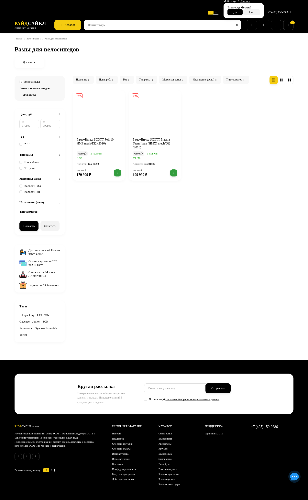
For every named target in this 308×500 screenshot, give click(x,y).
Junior (38, 319)
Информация (50, 4)
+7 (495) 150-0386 (278, 4)
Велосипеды (36, 30)
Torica (51, 332)
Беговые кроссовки (171, 471)
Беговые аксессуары (172, 481)
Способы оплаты (123, 445)
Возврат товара (122, 450)
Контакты (118, 461)
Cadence (25, 319)
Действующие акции (125, 476)
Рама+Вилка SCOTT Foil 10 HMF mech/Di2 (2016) (97, 135)
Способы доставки (124, 440)
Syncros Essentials (31, 332)
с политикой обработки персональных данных (199, 396)
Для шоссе (30, 86)
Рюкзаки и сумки (169, 466)
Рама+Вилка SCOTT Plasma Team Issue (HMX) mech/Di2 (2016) (154, 137)
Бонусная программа (125, 471)
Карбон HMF (30, 188)
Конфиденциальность (126, 466)
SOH (48, 319)
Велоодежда (167, 450)
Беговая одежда (169, 476)
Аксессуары (166, 440)
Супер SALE (166, 430)
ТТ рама (27, 165)
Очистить (50, 223)
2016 (25, 141)
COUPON (45, 312)
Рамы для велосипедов (36, 79)
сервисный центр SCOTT (52, 430)
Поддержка (87, 4)
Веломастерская (26, 4)
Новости (68, 4)
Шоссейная (30, 159)
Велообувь (165, 461)
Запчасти (164, 445)
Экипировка (166, 455)
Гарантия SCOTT (215, 430)
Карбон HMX (31, 183)
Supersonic (26, 325)
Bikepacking (27, 312)
